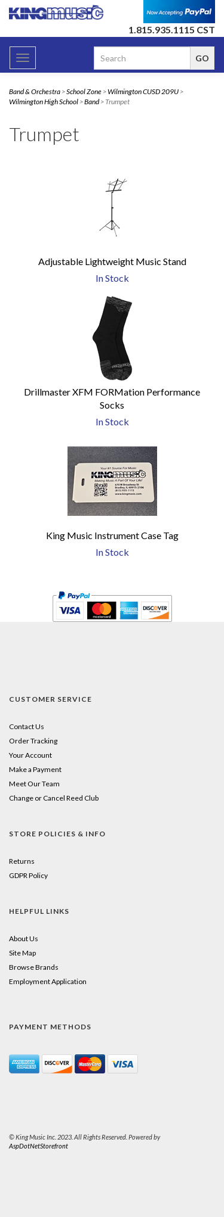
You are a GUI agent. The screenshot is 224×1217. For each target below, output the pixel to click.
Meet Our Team (34, 783)
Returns (22, 861)
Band (91, 101)
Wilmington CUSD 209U (143, 91)
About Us (23, 938)
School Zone (84, 91)
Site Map (22, 952)
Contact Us (26, 726)
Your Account (30, 755)
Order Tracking (33, 740)
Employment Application (48, 981)
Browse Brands (34, 967)
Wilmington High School (43, 101)
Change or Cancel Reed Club (54, 797)
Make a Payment (35, 769)
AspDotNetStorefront (38, 1146)
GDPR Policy (28, 875)
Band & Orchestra (34, 91)
